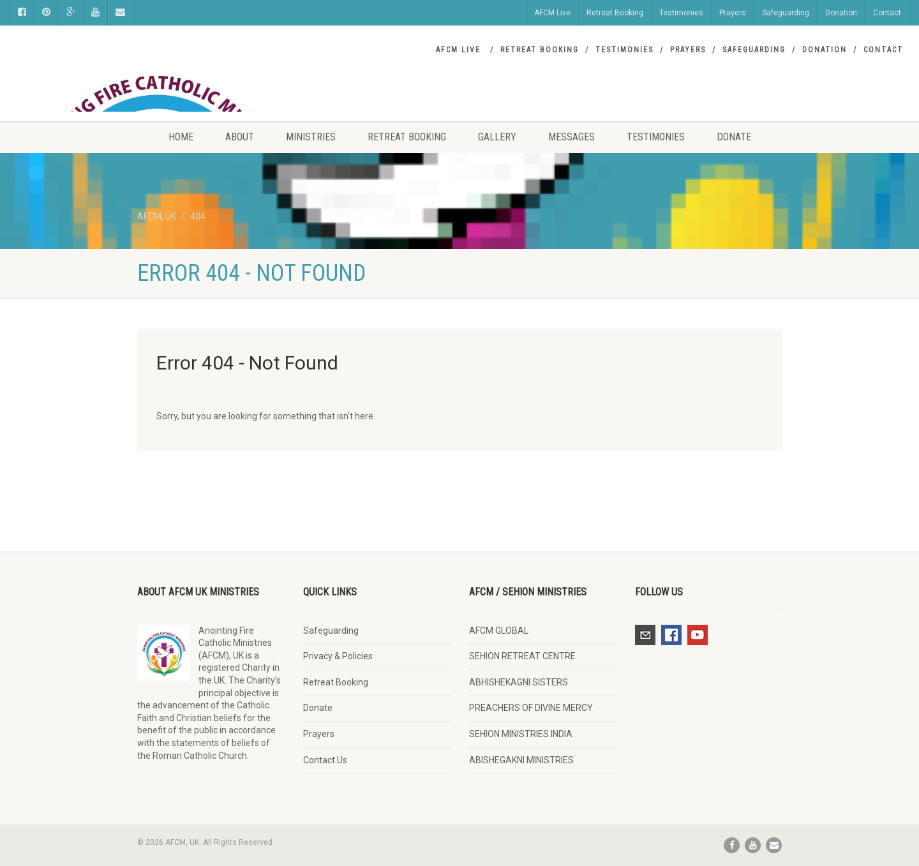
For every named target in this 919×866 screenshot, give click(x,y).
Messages (571, 137)
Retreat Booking (615, 12)
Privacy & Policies (338, 656)
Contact (887, 12)
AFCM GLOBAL (498, 630)
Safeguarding (785, 12)
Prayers (732, 12)
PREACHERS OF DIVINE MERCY (531, 708)
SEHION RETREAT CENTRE (522, 656)
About (239, 137)
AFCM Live (552, 12)
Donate (734, 137)
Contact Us (325, 760)
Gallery (497, 137)
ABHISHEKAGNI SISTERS (518, 682)
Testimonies (681, 12)
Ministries (311, 137)
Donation (841, 12)
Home (180, 137)
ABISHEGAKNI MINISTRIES (521, 760)
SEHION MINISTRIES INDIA (520, 734)
